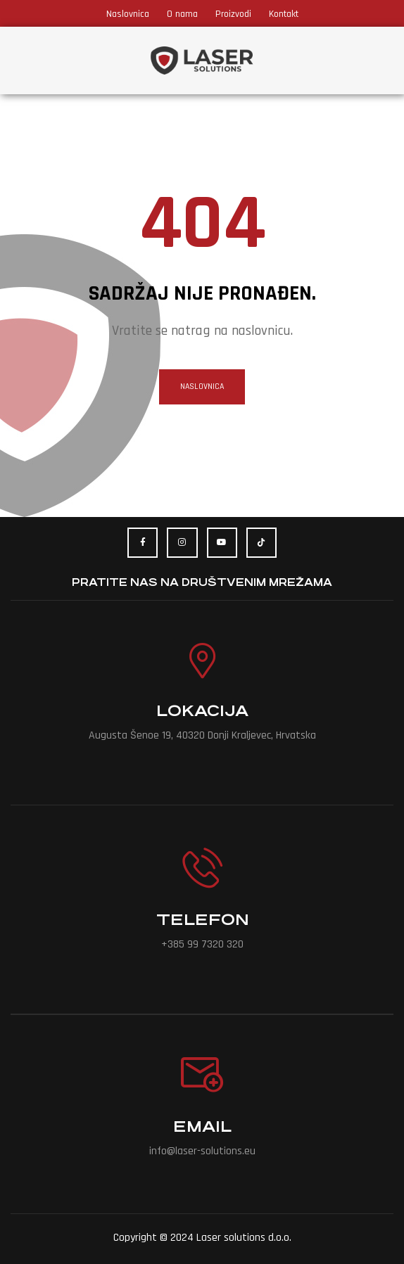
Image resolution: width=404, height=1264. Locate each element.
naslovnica (202, 386)
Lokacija (202, 711)
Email (202, 1126)
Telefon (202, 919)
